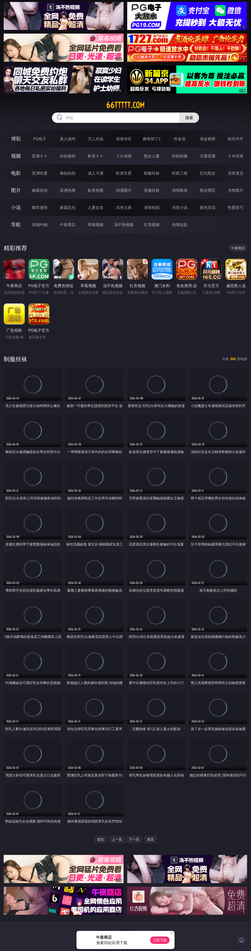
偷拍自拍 (67, 173)
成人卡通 (95, 173)
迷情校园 (152, 207)
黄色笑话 (207, 207)
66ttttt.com (125, 105)
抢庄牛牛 (235, 138)
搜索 (189, 117)
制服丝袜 (152, 173)
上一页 (117, 839)
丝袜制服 (180, 156)
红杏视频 (152, 224)
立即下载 (160, 940)
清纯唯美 (180, 190)
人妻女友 (95, 207)
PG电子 (39, 138)
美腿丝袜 (152, 190)
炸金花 (180, 138)
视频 (16, 155)
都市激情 (40, 207)
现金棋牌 (207, 138)
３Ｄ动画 (124, 156)
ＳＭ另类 (235, 156)
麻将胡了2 (152, 138)
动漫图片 (124, 190)
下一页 (134, 839)
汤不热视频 (124, 224)
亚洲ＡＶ (40, 156)
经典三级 (180, 173)
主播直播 (207, 156)
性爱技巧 (235, 207)
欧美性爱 (124, 173)
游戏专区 (124, 138)
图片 (16, 190)
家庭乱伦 (67, 207)
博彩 (16, 138)
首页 (100, 839)
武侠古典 (124, 207)
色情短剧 (180, 224)
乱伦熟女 (207, 173)
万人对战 (95, 138)
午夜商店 (67, 224)
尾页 (150, 839)
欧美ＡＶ (95, 156)
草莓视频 (95, 224)
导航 (16, 224)
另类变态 (235, 173)
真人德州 (67, 138)
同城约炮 (40, 224)
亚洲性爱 (40, 173)
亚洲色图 (67, 190)
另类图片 (235, 190)
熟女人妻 (152, 156)
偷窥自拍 (40, 190)
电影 (16, 173)
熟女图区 (207, 190)
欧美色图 (95, 190)
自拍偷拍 (67, 156)
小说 (16, 207)
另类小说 (180, 207)
